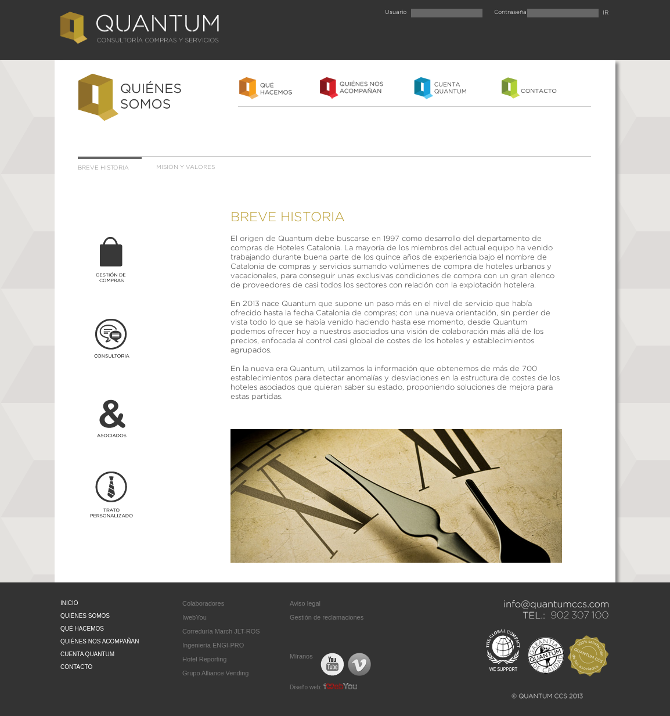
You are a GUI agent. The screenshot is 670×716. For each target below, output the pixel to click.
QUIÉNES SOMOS (85, 616)
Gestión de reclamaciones (326, 617)
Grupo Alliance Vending (215, 673)
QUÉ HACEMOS (82, 628)
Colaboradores (203, 603)
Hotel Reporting (204, 659)
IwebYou (194, 617)
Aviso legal (305, 603)
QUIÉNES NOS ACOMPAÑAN (99, 641)
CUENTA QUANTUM (87, 654)
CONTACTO (76, 667)
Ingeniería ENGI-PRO (213, 645)
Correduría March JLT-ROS (221, 631)
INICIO (69, 603)
